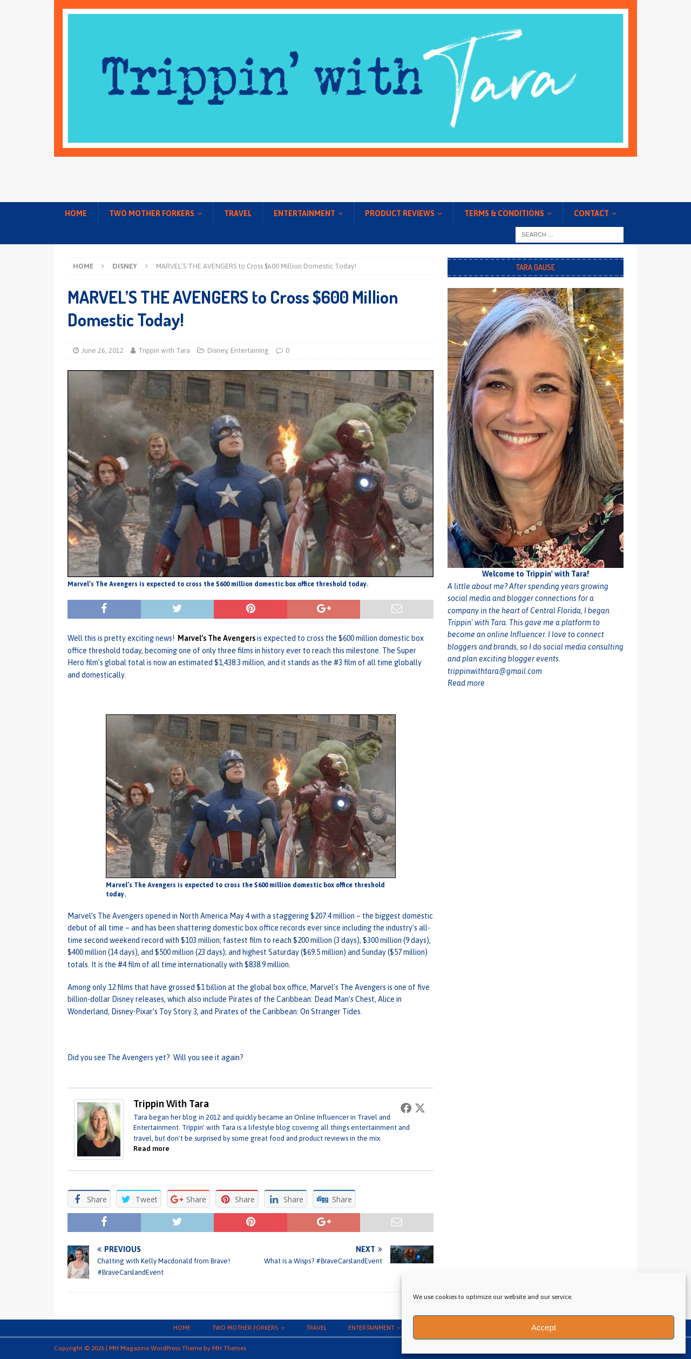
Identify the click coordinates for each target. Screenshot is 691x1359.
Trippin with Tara (164, 350)
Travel (238, 213)
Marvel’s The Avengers (216, 638)
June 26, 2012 (103, 350)
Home (76, 213)
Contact (591, 213)
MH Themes (229, 1348)
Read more (151, 1148)
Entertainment (304, 213)
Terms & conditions (504, 213)
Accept (543, 1327)
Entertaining (250, 350)
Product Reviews (400, 213)
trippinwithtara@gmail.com (495, 671)
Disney (217, 350)
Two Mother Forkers (151, 213)
